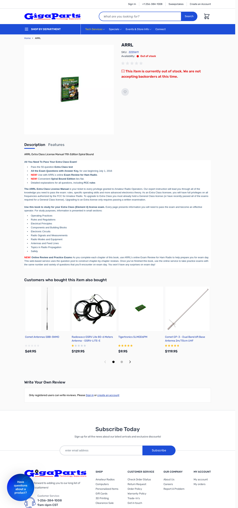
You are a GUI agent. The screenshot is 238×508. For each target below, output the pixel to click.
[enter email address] (101, 450)
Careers (168, 484)
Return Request (137, 484)
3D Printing (102, 498)
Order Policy (135, 489)
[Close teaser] (37, 471)
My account (201, 479)
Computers (102, 484)
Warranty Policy (137, 493)
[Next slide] (130, 362)
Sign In (132, 4)
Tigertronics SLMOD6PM (132, 337)
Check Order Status (139, 479)
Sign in (90, 395)
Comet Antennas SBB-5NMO (42, 337)
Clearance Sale (105, 503)
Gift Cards (101, 493)
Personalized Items (107, 489)
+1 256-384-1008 (152, 4)
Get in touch (135, 503)
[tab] (34, 146)
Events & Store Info (137, 29)
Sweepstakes (176, 4)
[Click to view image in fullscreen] (69, 89)
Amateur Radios (105, 479)
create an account (108, 395)
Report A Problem (173, 489)
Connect (161, 29)
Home (27, 38)
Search (189, 16)
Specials (114, 29)
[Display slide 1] (113, 362)
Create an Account (200, 4)
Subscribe (159, 450)
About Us (168, 479)
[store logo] (52, 16)
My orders (199, 484)
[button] (21, 487)
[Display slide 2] (122, 362)
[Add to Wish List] (125, 92)
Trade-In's (134, 498)
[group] (132, 63)
